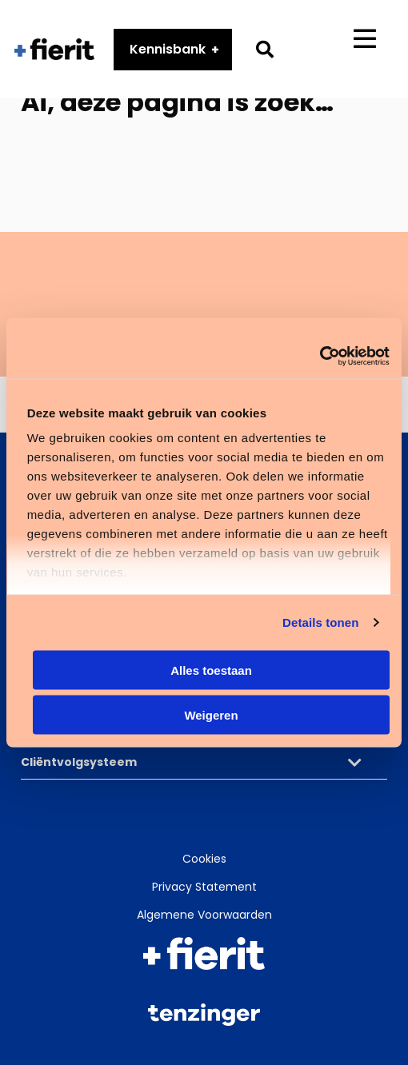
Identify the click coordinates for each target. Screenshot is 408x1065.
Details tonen (320, 622)
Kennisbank (168, 51)
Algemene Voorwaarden (204, 915)
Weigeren (211, 715)
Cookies (204, 859)
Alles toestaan (211, 669)
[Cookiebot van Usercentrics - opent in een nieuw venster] (320, 356)
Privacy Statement (204, 887)
